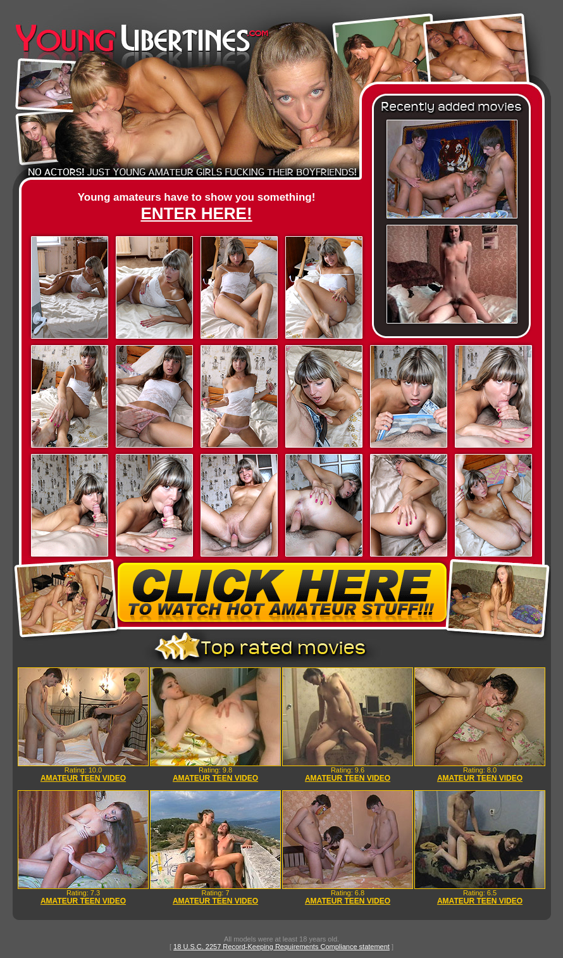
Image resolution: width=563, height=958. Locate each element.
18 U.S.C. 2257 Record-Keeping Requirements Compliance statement (281, 946)
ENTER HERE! (196, 213)
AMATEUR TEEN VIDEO (83, 778)
